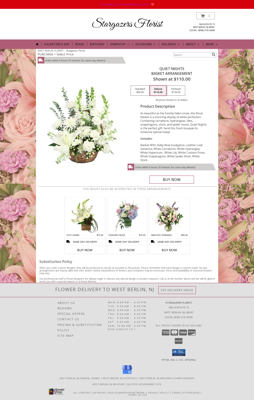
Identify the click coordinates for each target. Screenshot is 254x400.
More (212, 44)
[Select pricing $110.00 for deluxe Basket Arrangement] (158, 91)
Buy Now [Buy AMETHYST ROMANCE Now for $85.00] (169, 250)
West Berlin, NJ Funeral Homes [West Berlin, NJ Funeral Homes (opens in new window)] (80, 378)
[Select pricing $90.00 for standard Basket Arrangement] (140, 91)
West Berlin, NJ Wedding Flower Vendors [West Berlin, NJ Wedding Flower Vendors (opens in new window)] (167, 378)
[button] (205, 16)
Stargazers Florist (127, 24)
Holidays (171, 44)
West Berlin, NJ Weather (108, 384)
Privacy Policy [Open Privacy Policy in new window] (158, 392)
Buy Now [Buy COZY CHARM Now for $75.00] (85, 250)
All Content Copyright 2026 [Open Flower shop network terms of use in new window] (93, 392)
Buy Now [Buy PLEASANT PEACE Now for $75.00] (127, 250)
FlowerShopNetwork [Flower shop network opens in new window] (129, 392)
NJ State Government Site (144, 384)
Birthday (97, 44)
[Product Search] (192, 54)
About (193, 44)
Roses (79, 44)
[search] (213, 54)
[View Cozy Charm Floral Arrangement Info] (85, 215)
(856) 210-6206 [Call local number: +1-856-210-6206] (206, 30)
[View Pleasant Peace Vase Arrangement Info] (127, 215)
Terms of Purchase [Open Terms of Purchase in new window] (186, 392)
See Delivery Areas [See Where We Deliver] (177, 290)
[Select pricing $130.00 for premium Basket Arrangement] (176, 91)
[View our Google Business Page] (127, 374)
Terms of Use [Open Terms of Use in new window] (137, 394)
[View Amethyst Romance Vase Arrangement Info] (169, 215)
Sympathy (120, 44)
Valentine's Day (57, 44)
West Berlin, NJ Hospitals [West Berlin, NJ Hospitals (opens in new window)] (120, 378)
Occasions (145, 44)
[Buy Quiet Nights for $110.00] (171, 180)
